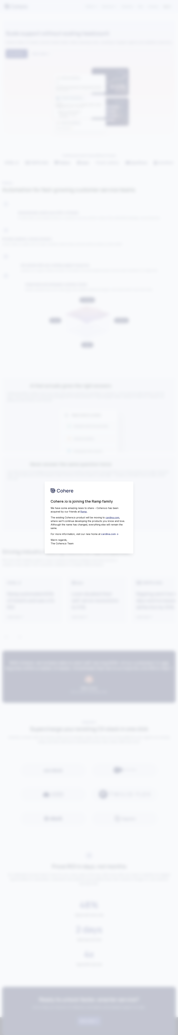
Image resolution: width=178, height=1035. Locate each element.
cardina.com (112, 517)
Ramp (83, 511)
